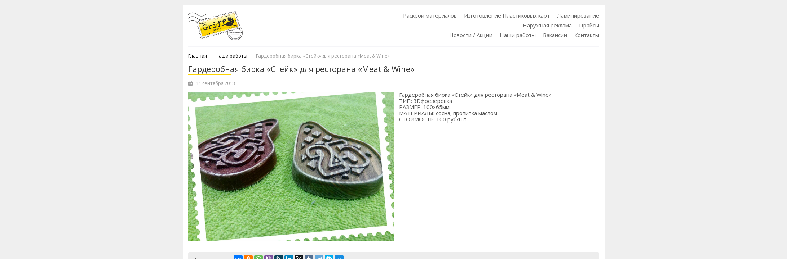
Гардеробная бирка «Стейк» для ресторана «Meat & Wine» (323, 56)
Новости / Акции (470, 34)
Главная (197, 56)
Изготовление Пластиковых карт (507, 15)
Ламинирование (578, 15)
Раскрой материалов (430, 15)
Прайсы (589, 25)
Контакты (586, 34)
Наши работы (518, 34)
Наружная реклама (547, 25)
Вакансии (555, 34)
